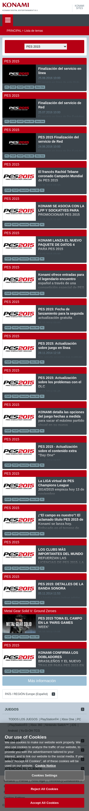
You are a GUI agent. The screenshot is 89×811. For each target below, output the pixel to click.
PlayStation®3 (18, 725)
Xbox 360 (36, 725)
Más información (42, 681)
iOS (73, 725)
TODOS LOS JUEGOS (23, 719)
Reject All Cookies (44, 793)
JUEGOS (12, 709)
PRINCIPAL (14, 30)
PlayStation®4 (50, 719)
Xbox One (67, 719)
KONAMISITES (79, 7)
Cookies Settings (44, 779)
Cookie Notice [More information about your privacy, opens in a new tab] (45, 769)
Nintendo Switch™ (57, 725)
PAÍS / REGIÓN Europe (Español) (26, 694)
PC (79, 719)
